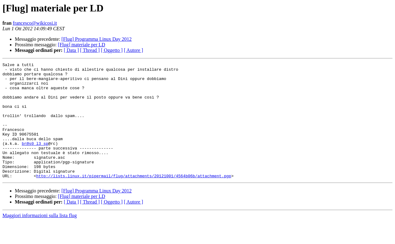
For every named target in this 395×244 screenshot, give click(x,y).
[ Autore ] (133, 50)
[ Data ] (71, 50)
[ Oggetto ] (112, 50)
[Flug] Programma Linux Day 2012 (96, 39)
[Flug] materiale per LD (81, 44)
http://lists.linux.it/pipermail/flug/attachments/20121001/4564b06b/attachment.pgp (133, 199)
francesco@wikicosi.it (35, 23)
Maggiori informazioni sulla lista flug (39, 238)
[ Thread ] (90, 50)
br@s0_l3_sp (35, 160)
